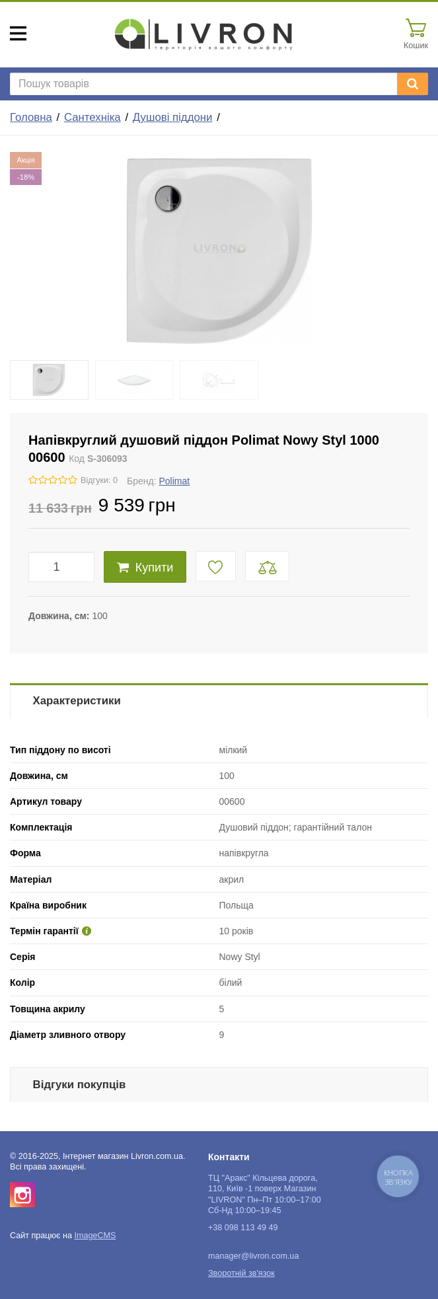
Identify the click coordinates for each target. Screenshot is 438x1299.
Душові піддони (173, 117)
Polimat (174, 481)
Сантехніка (92, 117)
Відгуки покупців (79, 1084)
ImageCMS (95, 1235)
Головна (31, 117)
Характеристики (77, 700)
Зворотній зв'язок (241, 1273)
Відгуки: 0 (99, 480)
